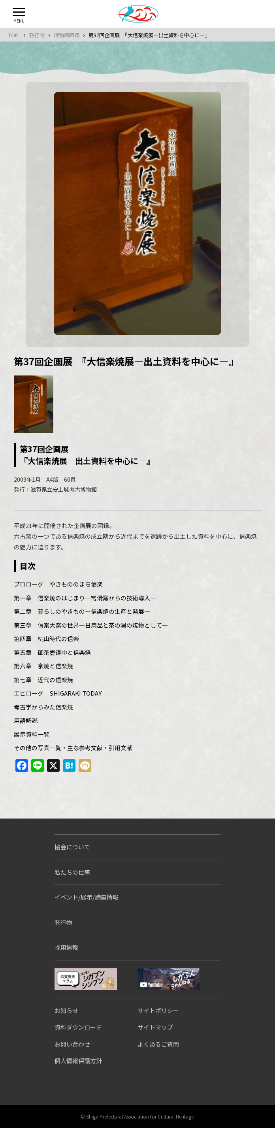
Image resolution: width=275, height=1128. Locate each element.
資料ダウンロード (78, 1027)
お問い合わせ (72, 1044)
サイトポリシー (158, 1010)
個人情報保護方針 (78, 1060)
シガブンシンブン (86, 979)
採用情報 (66, 947)
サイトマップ (155, 1027)
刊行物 (37, 35)
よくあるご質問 (158, 1044)
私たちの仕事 (72, 872)
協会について (72, 847)
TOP (13, 35)
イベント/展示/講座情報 (87, 897)
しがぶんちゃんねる (169, 979)
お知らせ (66, 1010)
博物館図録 (66, 35)
